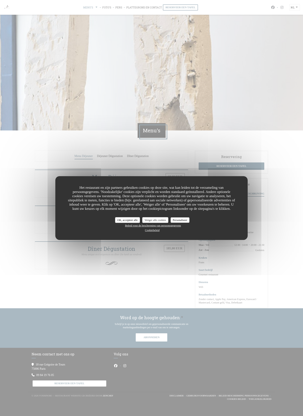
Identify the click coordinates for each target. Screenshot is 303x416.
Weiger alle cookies (155, 220)
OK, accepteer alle (127, 220)
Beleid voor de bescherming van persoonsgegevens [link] (153, 225)
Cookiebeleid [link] (152, 230)
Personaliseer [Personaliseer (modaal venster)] (180, 220)
